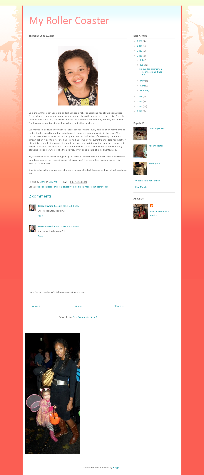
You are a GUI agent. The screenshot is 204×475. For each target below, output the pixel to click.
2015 (140, 97)
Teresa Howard (45, 206)
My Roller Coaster (69, 21)
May (142, 81)
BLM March (141, 187)
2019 (140, 46)
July (142, 60)
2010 (140, 111)
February (145, 90)
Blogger (116, 468)
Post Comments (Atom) (85, 317)
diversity (67, 187)
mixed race (78, 187)
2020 (140, 41)
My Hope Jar (155, 163)
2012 (140, 101)
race (87, 187)
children (58, 187)
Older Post (118, 306)
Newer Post (37, 306)
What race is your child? (147, 181)
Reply (40, 216)
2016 (140, 56)
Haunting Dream (157, 128)
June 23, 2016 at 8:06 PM (66, 206)
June (142, 65)
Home (78, 306)
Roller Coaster (156, 146)
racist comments (99, 187)
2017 (140, 51)
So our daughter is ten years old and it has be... (150, 72)
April (142, 86)
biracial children (44, 187)
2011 (140, 106)
